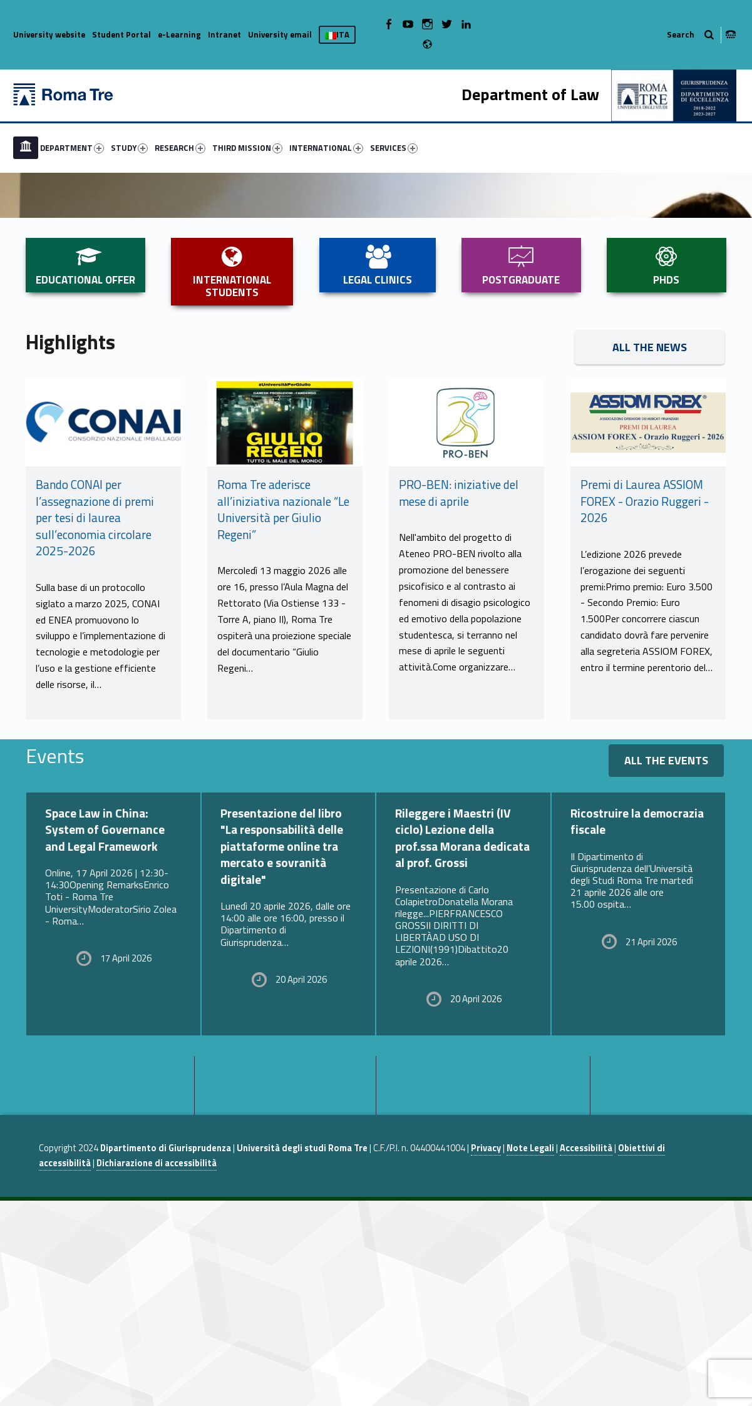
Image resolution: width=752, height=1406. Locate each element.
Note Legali (530, 1353)
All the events (666, 965)
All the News (649, 552)
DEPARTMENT (72, 147)
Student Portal (121, 34)
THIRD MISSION (247, 147)
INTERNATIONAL (326, 147)
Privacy (486, 1353)
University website (49, 34)
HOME (25, 147)
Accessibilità (586, 1353)
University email (280, 34)
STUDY (129, 147)
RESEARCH (180, 147)
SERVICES (394, 147)
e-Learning (179, 34)
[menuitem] (25, 148)
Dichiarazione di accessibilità (156, 1368)
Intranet (224, 34)
